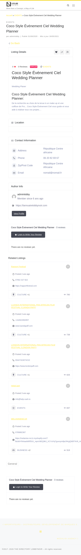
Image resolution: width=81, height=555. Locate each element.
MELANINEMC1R (19, 419)
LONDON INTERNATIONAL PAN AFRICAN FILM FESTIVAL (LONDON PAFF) (33, 346)
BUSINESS (19, 450)
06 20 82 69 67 (51, 158)
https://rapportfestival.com (26, 286)
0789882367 (20, 432)
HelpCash (15, 386)
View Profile (19, 213)
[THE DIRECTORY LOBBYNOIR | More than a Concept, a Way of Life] (12, 4)
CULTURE (19, 294)
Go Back (14, 43)
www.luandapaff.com (24, 326)
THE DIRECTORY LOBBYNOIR (28, 549)
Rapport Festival (18, 266)
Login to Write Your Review (28, 234)
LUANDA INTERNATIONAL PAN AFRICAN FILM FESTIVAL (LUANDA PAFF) (33, 306)
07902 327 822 (21, 280)
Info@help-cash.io (22, 399)
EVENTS (18, 15)
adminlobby (14, 36)
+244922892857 (22, 320)
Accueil (9, 15)
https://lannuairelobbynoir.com (31, 205)
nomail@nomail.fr (52, 172)
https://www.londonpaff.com (26, 366)
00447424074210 (22, 360)
